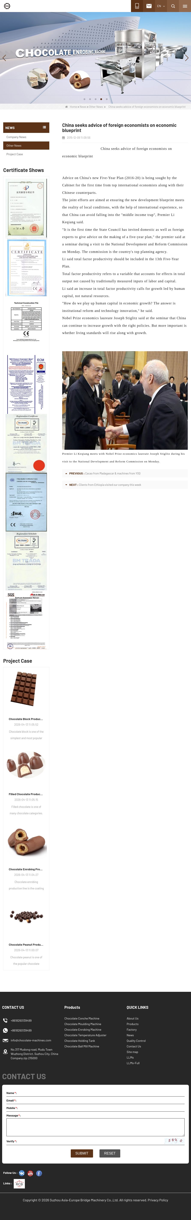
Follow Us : (10, 1172)
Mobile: (12, 1108)
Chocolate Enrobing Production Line (26, 869)
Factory (132, 1029)
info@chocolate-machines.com (31, 1040)
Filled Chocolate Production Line (26, 794)
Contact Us (134, 1046)
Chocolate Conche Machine (82, 1018)
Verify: (11, 1141)
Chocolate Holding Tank (80, 1040)
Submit (81, 1153)
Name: (11, 1093)
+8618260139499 (21, 1030)
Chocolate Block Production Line (26, 719)
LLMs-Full (133, 1063)
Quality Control (136, 1040)
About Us (132, 1018)
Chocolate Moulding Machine (83, 1024)
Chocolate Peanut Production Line (26, 944)
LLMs (130, 1057)
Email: (11, 1100)
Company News (16, 137)
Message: (13, 1115)
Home (71, 106)
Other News (96, 106)
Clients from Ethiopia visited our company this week (110, 484)
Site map (132, 1052)
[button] (84, 99)
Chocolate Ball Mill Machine (82, 1046)
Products (132, 1024)
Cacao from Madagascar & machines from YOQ (112, 473)
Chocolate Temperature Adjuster (86, 1035)
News (83, 106)
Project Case (14, 154)
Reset (110, 1153)
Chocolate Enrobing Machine (83, 1029)
